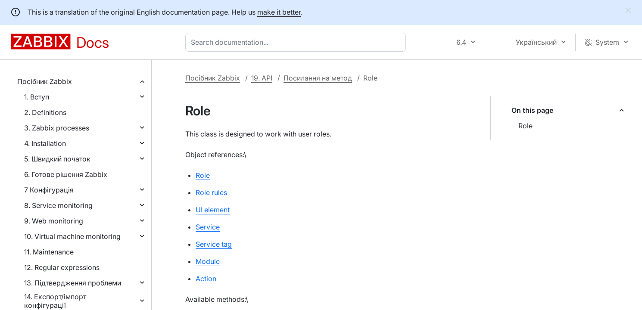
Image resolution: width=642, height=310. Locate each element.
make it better (279, 12)
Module (208, 261)
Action (206, 278)
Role (525, 125)
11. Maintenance (49, 252)
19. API (261, 78)
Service (208, 227)
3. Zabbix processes (56, 128)
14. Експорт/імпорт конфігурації (55, 301)
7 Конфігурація (49, 190)
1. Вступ (36, 97)
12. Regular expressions (62, 267)
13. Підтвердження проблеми (72, 283)
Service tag (214, 244)
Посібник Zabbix (44, 81)
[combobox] (297, 42)
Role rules (211, 192)
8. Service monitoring (58, 205)
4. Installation (45, 143)
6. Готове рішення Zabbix (65, 174)
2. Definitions (45, 112)
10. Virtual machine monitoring (72, 236)
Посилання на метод (318, 78)
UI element (213, 209)
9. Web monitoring (53, 221)
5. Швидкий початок (57, 159)
